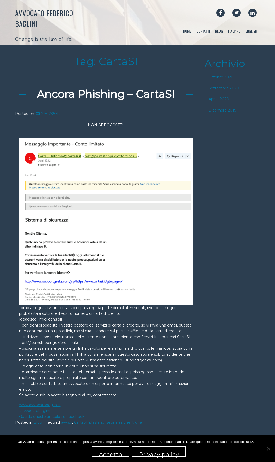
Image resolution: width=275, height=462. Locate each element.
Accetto (110, 454)
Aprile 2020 (219, 99)
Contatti (203, 31)
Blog (219, 31)
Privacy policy (159, 454)
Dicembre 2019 (222, 110)
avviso (66, 422)
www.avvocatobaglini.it (40, 405)
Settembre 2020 (224, 88)
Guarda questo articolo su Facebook (51, 416)
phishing (97, 422)
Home (187, 31)
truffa (137, 422)
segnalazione (118, 422)
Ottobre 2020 (221, 77)
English (251, 31)
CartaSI (80, 422)
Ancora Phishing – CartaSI (106, 94)
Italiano (234, 31)
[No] (268, 448)
